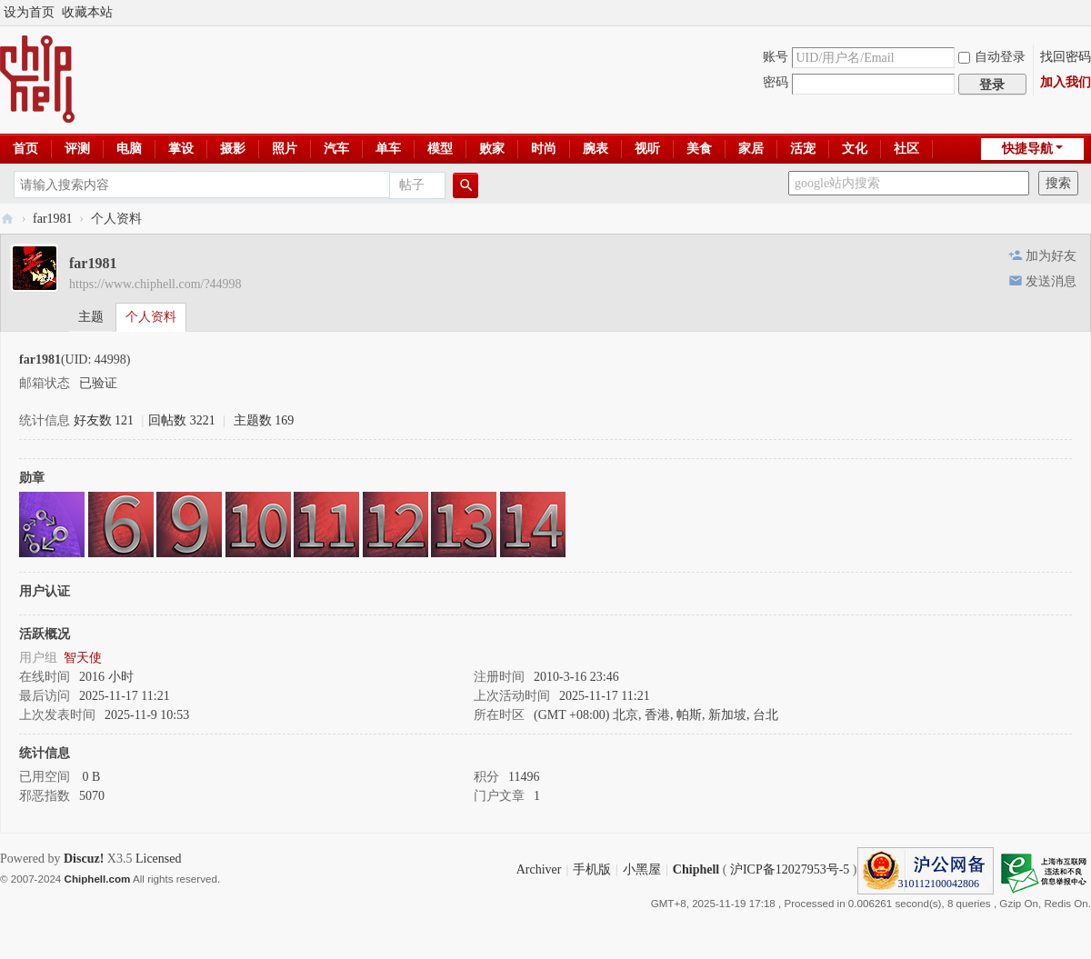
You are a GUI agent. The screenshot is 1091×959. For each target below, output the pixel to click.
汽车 (336, 148)
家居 (751, 148)
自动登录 (992, 57)
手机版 (592, 869)
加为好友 (1051, 256)
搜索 (1058, 183)
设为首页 (29, 12)
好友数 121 (104, 420)
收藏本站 (87, 12)
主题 (91, 317)
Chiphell (696, 869)
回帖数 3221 (181, 420)
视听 (647, 148)
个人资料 (150, 317)
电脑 (129, 148)
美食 (699, 148)
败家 (492, 148)
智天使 (83, 657)
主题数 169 (264, 420)
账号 (775, 57)
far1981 (53, 218)
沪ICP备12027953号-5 (789, 869)
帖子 (412, 185)
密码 (775, 82)
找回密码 (1065, 57)
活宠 (803, 148)
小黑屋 (642, 869)
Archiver (539, 869)
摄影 (232, 148)
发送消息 (1051, 281)
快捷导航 (1027, 148)
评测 (77, 148)
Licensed (158, 858)
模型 (440, 148)
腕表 (595, 148)
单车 (388, 148)
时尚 (543, 148)
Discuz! (84, 858)
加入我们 (1065, 82)
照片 (284, 148)
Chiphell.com (98, 878)
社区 (906, 148)
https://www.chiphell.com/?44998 (155, 284)
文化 (854, 148)
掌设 (181, 148)
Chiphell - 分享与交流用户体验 (7, 218)
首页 (25, 148)
